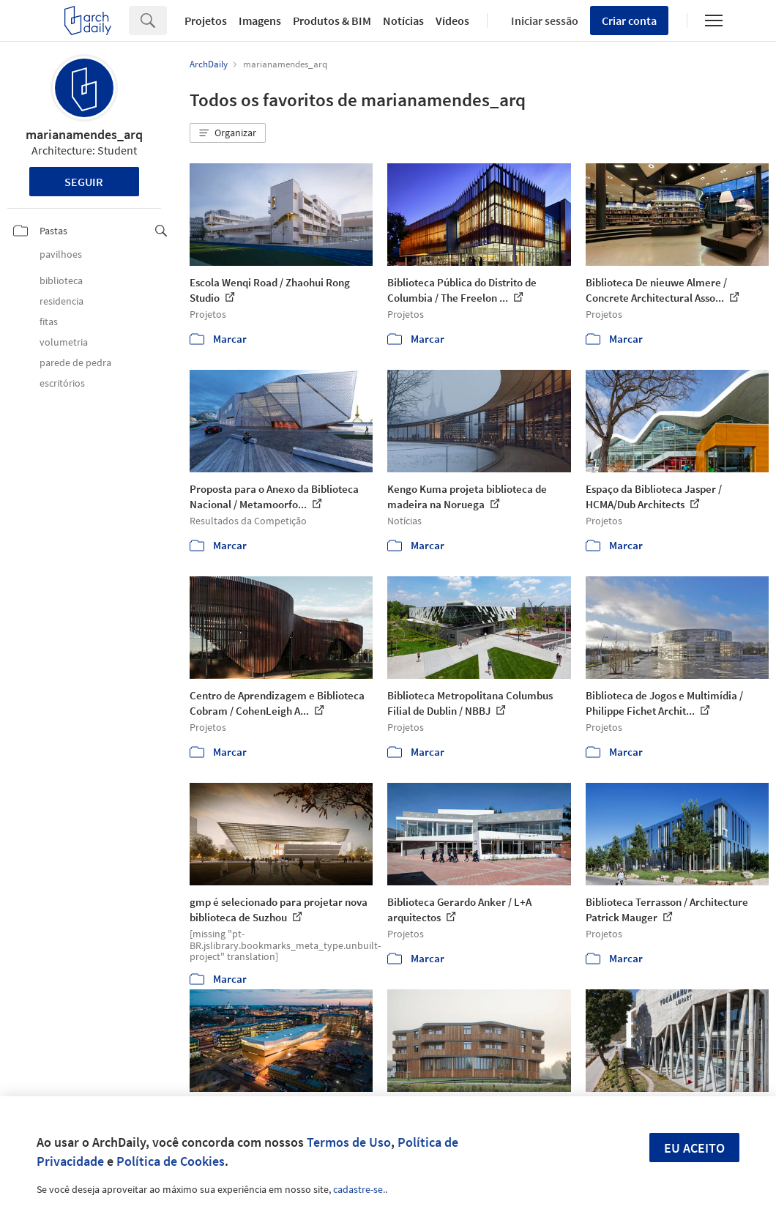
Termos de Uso (349, 1142)
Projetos (205, 20)
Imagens (260, 20)
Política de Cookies (170, 1161)
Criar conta (629, 20)
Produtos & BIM (332, 20)
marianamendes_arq (84, 134)
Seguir (83, 181)
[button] (228, 133)
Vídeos (452, 20)
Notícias (403, 20)
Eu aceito (694, 1147)
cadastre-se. (359, 1189)
